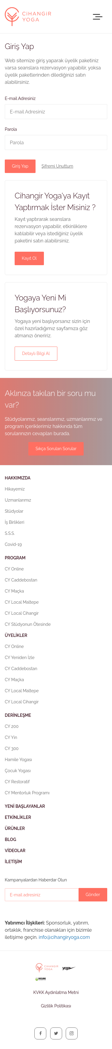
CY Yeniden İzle (19, 657)
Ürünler (15, 828)
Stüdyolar (14, 511)
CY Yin (11, 737)
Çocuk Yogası (18, 770)
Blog (10, 839)
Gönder (93, 894)
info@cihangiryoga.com (64, 937)
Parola (11, 129)
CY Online (14, 569)
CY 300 (12, 748)
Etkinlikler (18, 817)
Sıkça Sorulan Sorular (56, 448)
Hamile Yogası (18, 759)
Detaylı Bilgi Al (36, 353)
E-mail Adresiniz (20, 98)
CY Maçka (14, 591)
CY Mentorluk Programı (27, 792)
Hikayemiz (15, 489)
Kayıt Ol (29, 258)
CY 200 (12, 726)
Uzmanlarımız (18, 500)
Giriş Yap (20, 166)
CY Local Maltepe (22, 602)
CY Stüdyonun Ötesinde (28, 624)
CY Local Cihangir (22, 613)
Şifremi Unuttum (57, 166)
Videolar (15, 850)
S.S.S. (10, 533)
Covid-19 (13, 544)
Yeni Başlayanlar (25, 806)
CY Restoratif (17, 781)
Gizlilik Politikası (56, 1006)
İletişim (13, 861)
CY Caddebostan (21, 580)
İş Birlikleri (14, 522)
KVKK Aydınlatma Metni (56, 992)
